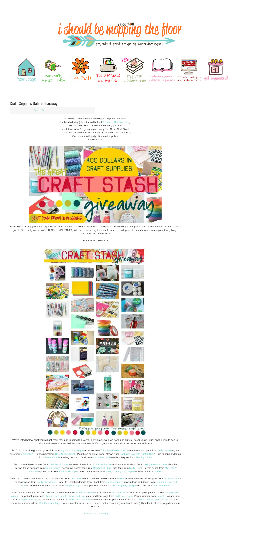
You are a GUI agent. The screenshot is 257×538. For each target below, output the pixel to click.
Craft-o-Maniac (171, 478)
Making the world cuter (155, 464)
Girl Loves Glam (124, 496)
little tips (121, 478)
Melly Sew (135, 468)
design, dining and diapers (120, 471)
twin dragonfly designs (124, 485)
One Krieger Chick (65, 454)
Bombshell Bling (102, 468)
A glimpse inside (102, 464)
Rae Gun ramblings (49, 503)
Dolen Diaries (52, 468)
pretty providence (46, 482)
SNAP (158, 471)
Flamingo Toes (144, 457)
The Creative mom (162, 485)
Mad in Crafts (119, 492)
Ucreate (160, 496)
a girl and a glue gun (72, 450)
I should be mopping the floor (153, 499)
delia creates (165, 450)
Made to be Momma (80, 499)
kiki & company (114, 482)
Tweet (37, 110)
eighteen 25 (27, 454)
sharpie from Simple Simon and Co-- (65, 496)
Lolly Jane (75, 478)
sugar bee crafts (102, 457)
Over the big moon (59, 464)
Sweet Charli (51, 457)
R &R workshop (67, 471)
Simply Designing (74, 485)
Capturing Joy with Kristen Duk (137, 454)
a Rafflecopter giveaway (95, 513)
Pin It (43, 110)
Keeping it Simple (28, 499)
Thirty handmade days (112, 450)
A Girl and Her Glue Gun (115, 122)
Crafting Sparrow (83, 492)
